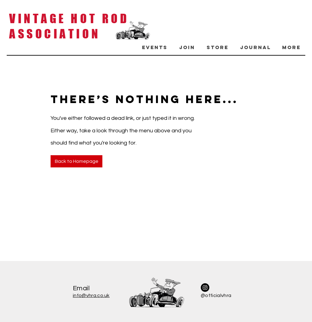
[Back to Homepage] (76, 161)
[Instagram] (205, 287)
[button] (153, 47)
